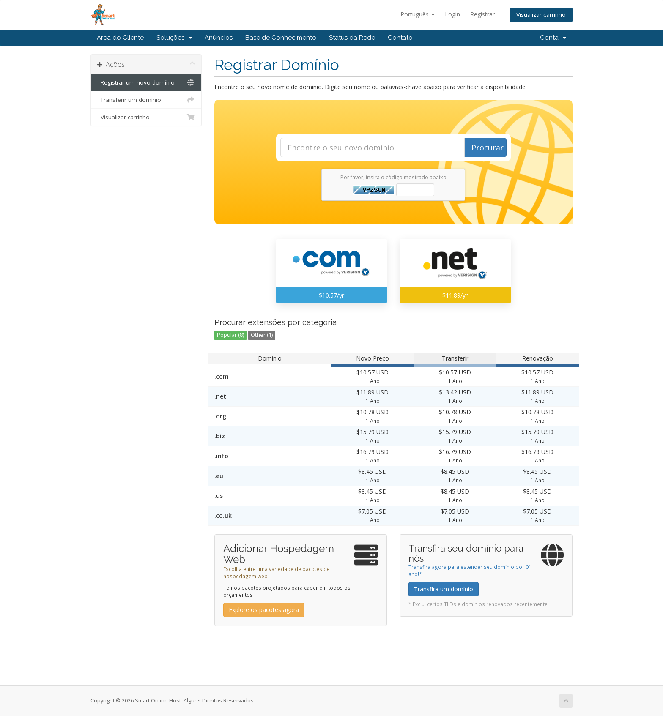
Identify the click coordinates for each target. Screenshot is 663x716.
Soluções (174, 37)
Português (417, 14)
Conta (553, 37)
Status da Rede (352, 37)
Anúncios (219, 37)
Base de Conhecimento (280, 37)
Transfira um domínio (443, 589)
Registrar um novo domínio (146, 82)
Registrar (482, 14)
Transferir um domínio (146, 100)
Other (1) (262, 335)
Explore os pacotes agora (264, 610)
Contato (400, 37)
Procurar (487, 147)
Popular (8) (230, 335)
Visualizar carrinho (541, 15)
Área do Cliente (120, 37)
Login (452, 14)
